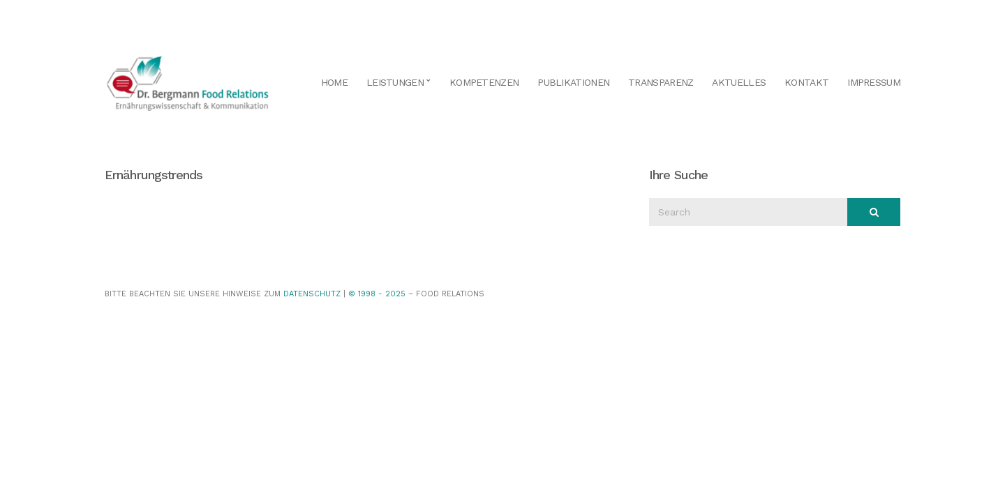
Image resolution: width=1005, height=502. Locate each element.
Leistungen (395, 82)
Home (334, 82)
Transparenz (660, 82)
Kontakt (806, 82)
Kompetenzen (484, 82)
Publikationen (573, 82)
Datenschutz (312, 293)
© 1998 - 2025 (376, 293)
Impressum (873, 82)
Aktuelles (739, 82)
